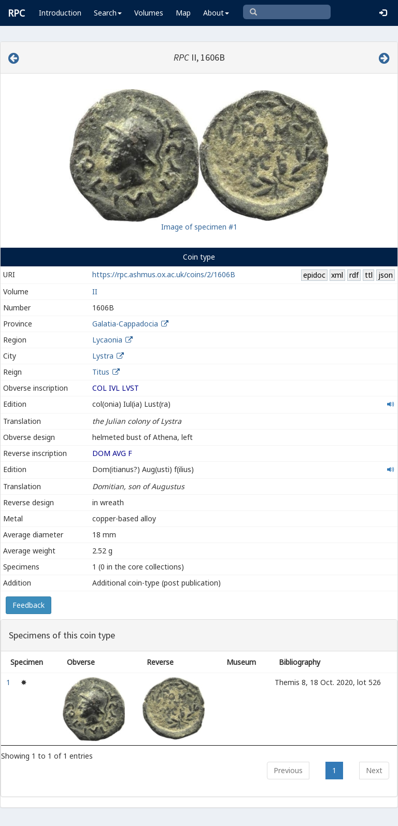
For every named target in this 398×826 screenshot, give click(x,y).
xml (337, 275)
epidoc (314, 275)
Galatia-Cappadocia (125, 324)
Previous (288, 770)
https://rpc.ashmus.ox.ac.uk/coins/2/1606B (163, 274)
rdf (354, 275)
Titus (100, 372)
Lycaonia (107, 340)
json (385, 275)
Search (108, 13)
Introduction (60, 13)
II (94, 291)
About (216, 13)
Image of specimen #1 (199, 227)
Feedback (28, 605)
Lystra (102, 356)
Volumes (148, 13)
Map (183, 13)
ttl (369, 275)
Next (374, 770)
